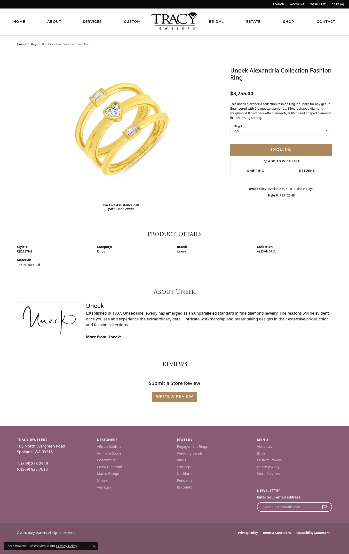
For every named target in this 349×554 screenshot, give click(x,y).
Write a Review (174, 397)
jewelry (21, 44)
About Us (264, 446)
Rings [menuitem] (181, 460)
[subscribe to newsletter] (325, 507)
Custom (132, 22)
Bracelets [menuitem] (184, 487)
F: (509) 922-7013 (32, 469)
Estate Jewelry (268, 466)
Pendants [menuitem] (184, 480)
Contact (326, 22)
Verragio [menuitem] (104, 487)
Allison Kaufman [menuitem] (110, 446)
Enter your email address (278, 497)
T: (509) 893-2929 (32, 463)
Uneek (181, 251)
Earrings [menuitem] (183, 466)
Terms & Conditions (277, 533)
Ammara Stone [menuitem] (109, 453)
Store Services (268, 473)
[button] (278, 4)
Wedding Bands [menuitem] (190, 453)
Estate (253, 22)
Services (92, 22)
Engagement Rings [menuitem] (192, 446)
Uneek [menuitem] (102, 480)
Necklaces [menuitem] (185, 473)
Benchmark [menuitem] (106, 460)
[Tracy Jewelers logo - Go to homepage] (174, 22)
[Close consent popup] (94, 546)
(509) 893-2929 (121, 209)
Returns (307, 171)
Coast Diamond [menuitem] (109, 466)
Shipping (255, 171)
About (54, 22)
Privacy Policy (248, 533)
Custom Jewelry (269, 460)
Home (19, 22)
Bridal (216, 22)
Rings (34, 44)
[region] (121, 126)
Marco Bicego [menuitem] (108, 473)
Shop (288, 22)
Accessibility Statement (313, 533)
